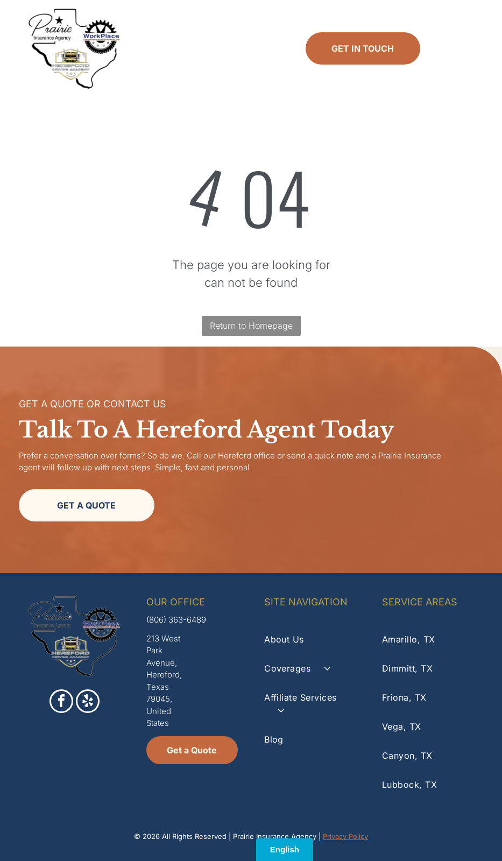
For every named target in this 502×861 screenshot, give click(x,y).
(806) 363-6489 (176, 620)
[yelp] (88, 702)
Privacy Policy (345, 836)
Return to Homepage (251, 325)
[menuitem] (310, 639)
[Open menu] (465, 48)
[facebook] (61, 702)
